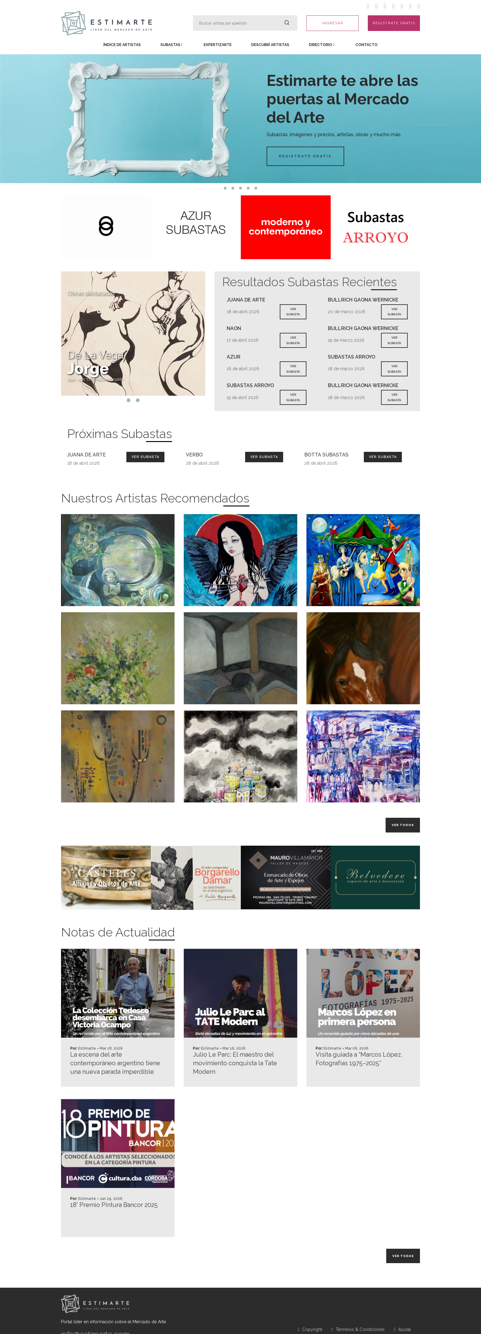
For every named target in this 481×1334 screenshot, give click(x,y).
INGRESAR (332, 23)
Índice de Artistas (122, 45)
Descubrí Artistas (270, 45)
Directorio (321, 45)
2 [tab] (233, 188)
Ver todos (403, 825)
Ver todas (403, 1256)
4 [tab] (248, 188)
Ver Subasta (145, 457)
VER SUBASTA (293, 311)
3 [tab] (240, 188)
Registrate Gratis (306, 156)
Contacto (367, 45)
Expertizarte (218, 45)
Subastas (171, 45)
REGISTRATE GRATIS (394, 23)
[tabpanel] (240, 118)
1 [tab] (225, 188)
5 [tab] (256, 188)
